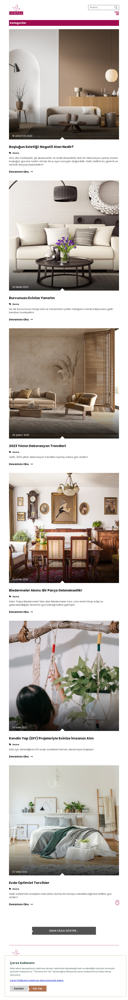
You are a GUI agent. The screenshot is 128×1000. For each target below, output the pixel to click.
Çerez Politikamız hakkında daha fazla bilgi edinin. (37, 980)
